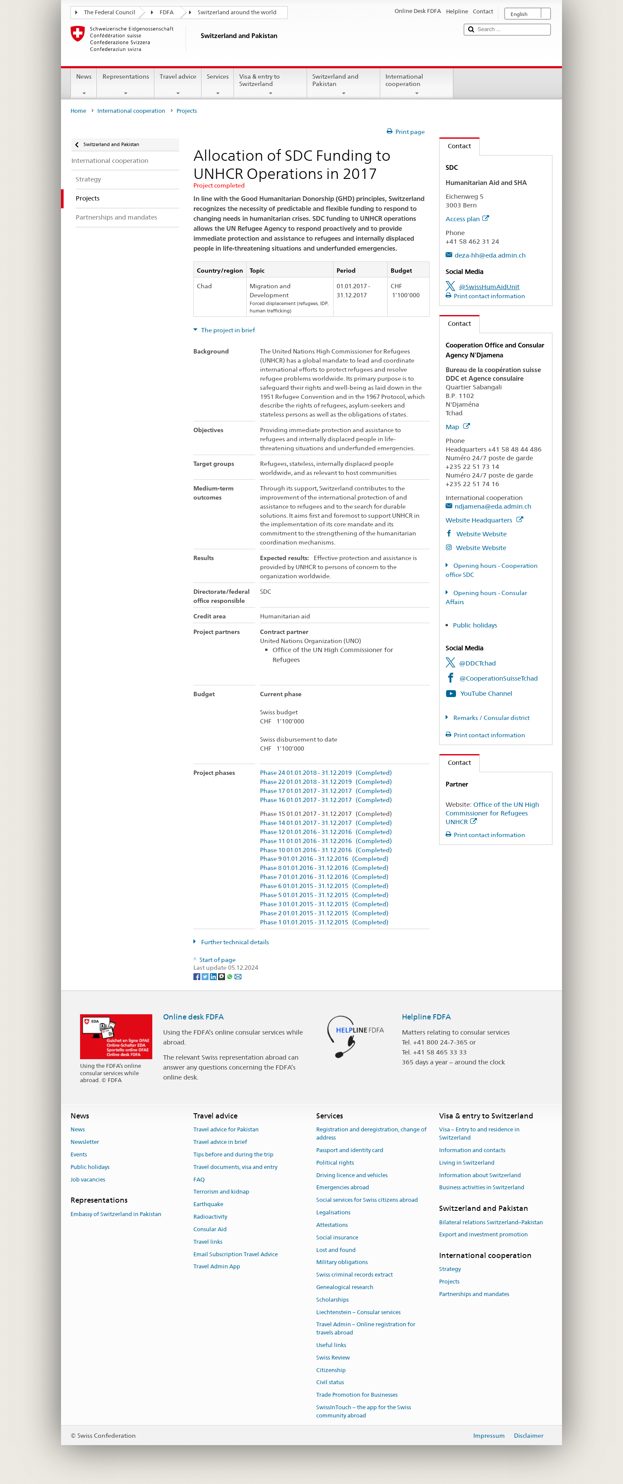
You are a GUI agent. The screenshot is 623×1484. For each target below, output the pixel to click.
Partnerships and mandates (474, 1294)
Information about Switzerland (480, 1175)
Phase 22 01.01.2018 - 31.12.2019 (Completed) (326, 782)
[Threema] (222, 975)
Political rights (335, 1162)
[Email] (237, 975)
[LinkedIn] (214, 975)
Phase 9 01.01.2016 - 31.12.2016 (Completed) (324, 859)
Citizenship (331, 1370)
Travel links (207, 1242)
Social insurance (337, 1237)
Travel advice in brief (220, 1142)
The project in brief (227, 330)
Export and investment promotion (483, 1235)
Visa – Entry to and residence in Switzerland (479, 1134)
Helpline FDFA (426, 1017)
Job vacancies (88, 1179)
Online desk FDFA (193, 1017)
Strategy (450, 1269)
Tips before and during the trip (233, 1154)
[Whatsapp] (230, 975)
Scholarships (332, 1299)
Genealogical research (344, 1287)
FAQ (199, 1179)
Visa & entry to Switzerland (270, 84)
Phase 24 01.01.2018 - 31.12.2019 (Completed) (326, 773)
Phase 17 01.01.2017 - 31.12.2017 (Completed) (326, 791)
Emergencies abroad (342, 1188)
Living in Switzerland (467, 1162)
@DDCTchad (477, 663)
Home (78, 111)
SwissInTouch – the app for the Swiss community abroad (363, 1411)
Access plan (467, 219)
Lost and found (336, 1250)
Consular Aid (210, 1229)
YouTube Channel (486, 693)
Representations (125, 84)
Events (79, 1154)
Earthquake (208, 1204)
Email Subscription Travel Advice (235, 1254)
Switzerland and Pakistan (344, 84)
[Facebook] (197, 975)
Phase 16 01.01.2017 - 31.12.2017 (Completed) (326, 800)
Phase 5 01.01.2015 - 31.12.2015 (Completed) (324, 895)
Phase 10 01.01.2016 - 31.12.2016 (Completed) (326, 850)
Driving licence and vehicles (352, 1175)
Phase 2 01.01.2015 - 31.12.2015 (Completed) (324, 913)
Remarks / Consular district (491, 717)
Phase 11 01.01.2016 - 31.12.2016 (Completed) (326, 841)
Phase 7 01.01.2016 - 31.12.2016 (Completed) (324, 877)
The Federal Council (109, 12)
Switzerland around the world (237, 12)
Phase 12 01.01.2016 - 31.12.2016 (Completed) (326, 832)
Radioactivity (210, 1216)
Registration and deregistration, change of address (371, 1134)
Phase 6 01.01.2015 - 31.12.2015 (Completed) (324, 886)
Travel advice (178, 84)
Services (218, 84)
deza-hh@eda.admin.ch (490, 255)
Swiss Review (333, 1357)
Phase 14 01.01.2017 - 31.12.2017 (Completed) (326, 823)
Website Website (481, 534)
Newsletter (85, 1142)
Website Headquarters (484, 520)
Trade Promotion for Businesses (357, 1395)
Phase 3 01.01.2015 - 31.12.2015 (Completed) (324, 904)
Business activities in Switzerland (481, 1188)
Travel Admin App (216, 1267)
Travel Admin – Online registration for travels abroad (365, 1329)
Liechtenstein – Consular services (358, 1312)
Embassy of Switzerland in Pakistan (116, 1214)
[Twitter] (206, 975)
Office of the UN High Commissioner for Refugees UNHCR (492, 813)
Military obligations (342, 1262)
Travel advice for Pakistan (226, 1130)
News (83, 84)
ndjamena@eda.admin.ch (493, 506)
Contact (455, 146)
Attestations (332, 1225)
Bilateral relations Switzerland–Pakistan (491, 1222)
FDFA (166, 12)
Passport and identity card (349, 1150)
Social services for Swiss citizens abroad (367, 1200)
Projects (449, 1281)
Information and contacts (472, 1150)
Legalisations (333, 1212)
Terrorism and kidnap (221, 1192)
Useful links (331, 1345)
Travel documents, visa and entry (235, 1167)
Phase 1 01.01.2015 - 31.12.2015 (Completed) (324, 922)
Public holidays (475, 625)
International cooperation (417, 84)
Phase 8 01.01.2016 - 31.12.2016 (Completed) (324, 868)
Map (458, 427)
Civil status (330, 1382)
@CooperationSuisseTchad (498, 678)
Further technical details (234, 942)
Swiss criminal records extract (354, 1274)
